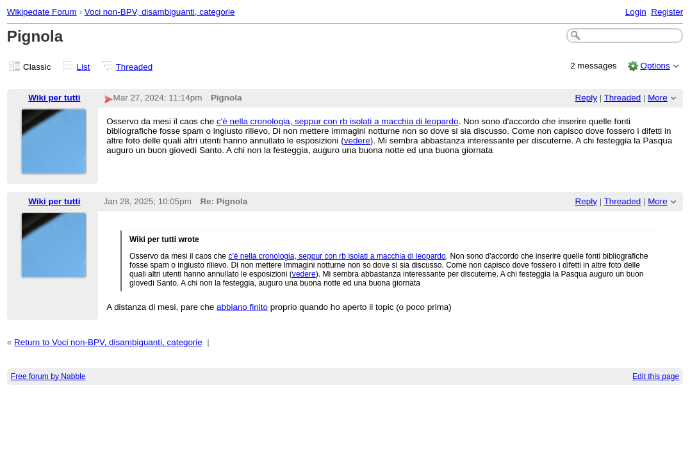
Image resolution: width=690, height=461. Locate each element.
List (83, 67)
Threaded (134, 67)
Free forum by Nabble (48, 376)
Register (667, 12)
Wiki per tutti (54, 97)
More (658, 97)
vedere (357, 140)
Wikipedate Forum (42, 12)
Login (635, 12)
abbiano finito (242, 307)
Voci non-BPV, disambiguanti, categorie (160, 12)
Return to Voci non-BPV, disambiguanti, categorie (108, 342)
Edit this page (655, 376)
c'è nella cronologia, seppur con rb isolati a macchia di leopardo (338, 121)
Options (654, 65)
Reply (586, 97)
